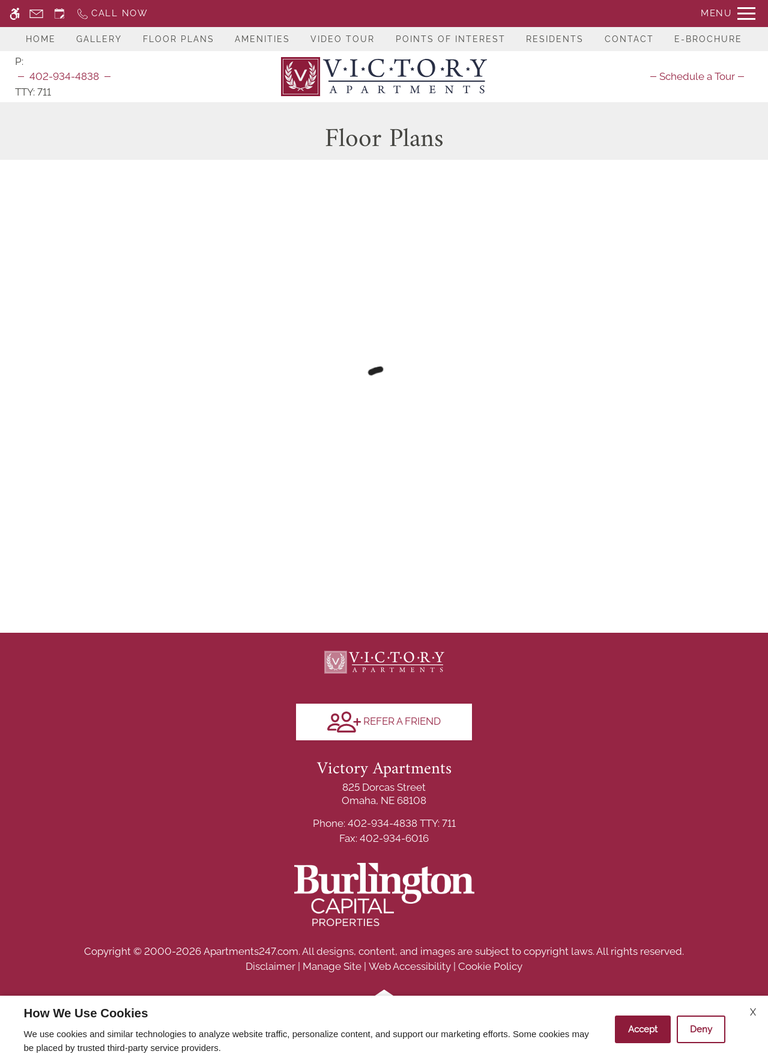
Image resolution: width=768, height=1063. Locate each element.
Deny (701, 1029)
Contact (629, 39)
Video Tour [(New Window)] (342, 39)
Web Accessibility (410, 966)
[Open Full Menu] (728, 13)
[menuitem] (697, 76)
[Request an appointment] (59, 13)
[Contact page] (36, 13)
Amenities (262, 39)
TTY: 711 (384, 823)
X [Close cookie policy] (753, 1012)
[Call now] (112, 13)
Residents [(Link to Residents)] (555, 39)
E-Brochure (708, 39)
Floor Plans (178, 39)
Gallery (99, 39)
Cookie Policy (490, 966)
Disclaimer (270, 966)
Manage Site (332, 966)
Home (41, 39)
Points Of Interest (451, 39)
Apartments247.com (251, 951)
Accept (643, 1029)
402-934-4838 (64, 76)
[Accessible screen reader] (14, 13)
